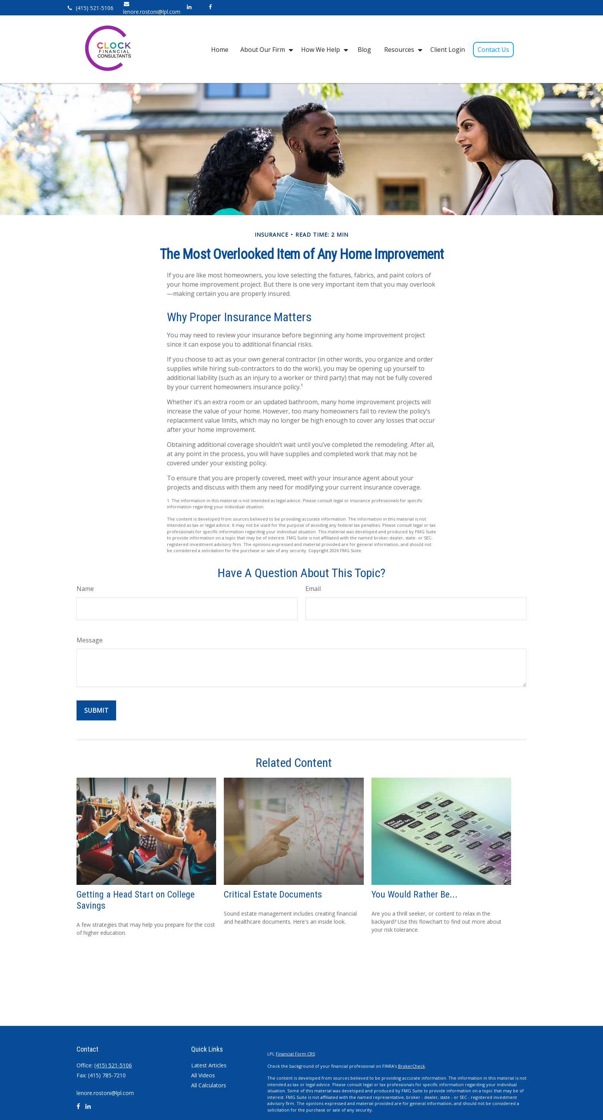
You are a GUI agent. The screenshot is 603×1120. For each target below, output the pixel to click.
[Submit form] (96, 710)
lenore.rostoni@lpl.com (105, 1093)
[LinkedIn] (189, 6)
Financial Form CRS (295, 1054)
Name (85, 588)
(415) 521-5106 (89, 8)
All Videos (203, 1075)
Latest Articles (209, 1065)
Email (313, 588)
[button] (220, 49)
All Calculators (208, 1085)
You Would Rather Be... (414, 894)
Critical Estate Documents (273, 894)
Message (90, 640)
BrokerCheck (411, 1066)
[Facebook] (210, 6)
